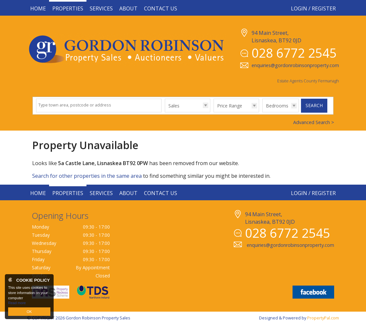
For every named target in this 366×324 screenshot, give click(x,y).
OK (29, 312)
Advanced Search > (313, 122)
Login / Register (313, 8)
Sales (173, 106)
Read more (17, 303)
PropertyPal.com (323, 318)
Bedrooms (277, 106)
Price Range (229, 106)
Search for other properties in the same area (87, 175)
